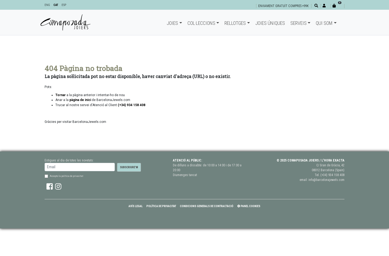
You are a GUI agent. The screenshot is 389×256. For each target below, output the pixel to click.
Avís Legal (136, 206)
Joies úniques (270, 23)
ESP (64, 5)
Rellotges (235, 23)
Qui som (324, 23)
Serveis (298, 23)
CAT (55, 5)
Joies (172, 23)
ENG (47, 5)
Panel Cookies (248, 206)
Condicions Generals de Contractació (206, 206)
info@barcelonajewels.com (326, 180)
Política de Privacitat (161, 206)
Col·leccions (201, 23)
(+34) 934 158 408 (332, 175)
